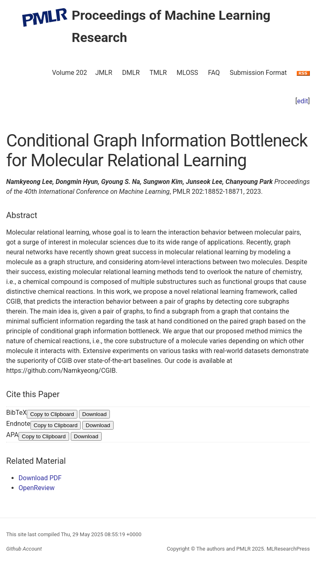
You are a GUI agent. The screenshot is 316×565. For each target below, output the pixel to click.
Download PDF (40, 478)
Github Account (24, 549)
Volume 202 (69, 73)
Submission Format (258, 73)
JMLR (103, 73)
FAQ (214, 73)
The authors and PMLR (223, 549)
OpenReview (37, 488)
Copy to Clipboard (52, 414)
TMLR (158, 73)
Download (94, 414)
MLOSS (187, 73)
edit (302, 101)
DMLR (131, 73)
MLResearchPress (287, 549)
